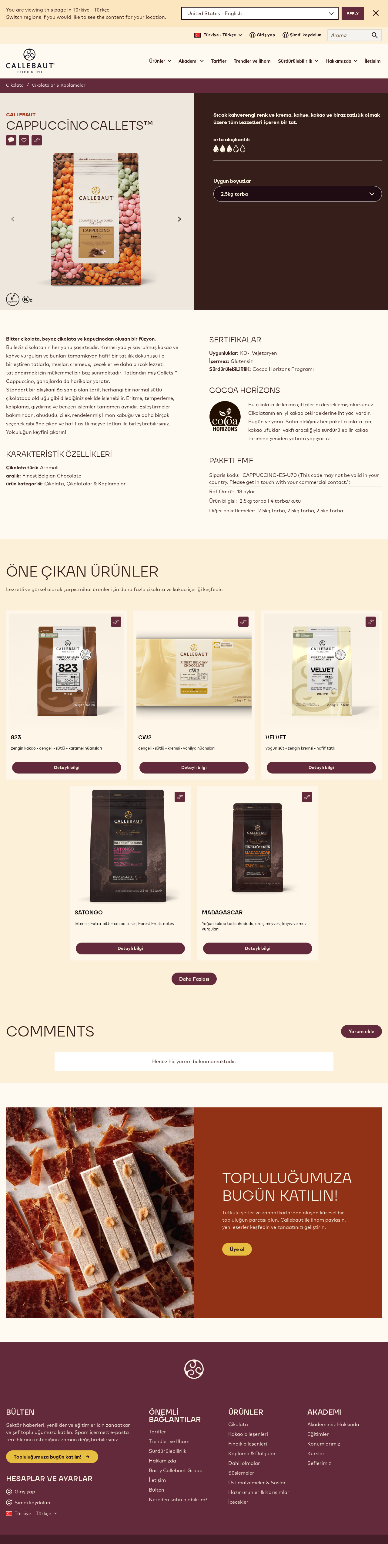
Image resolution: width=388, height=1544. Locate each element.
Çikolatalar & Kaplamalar (58, 85)
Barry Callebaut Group (175, 1470)
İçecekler (238, 1502)
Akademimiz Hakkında (333, 1424)
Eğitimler (318, 1434)
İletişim (373, 61)
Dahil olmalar (244, 1463)
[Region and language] (260, 13)
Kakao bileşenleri (248, 1434)
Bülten (156, 1490)
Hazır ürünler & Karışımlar (258, 1492)
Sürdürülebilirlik (167, 1451)
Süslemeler (241, 1473)
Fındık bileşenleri (247, 1444)
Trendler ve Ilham (169, 1441)
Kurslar (316, 1453)
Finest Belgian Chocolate (51, 476)
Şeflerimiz (319, 1463)
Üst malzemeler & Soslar (257, 1482)
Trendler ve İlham (252, 61)
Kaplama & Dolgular (252, 1453)
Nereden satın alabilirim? (178, 1499)
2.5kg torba (271, 510)
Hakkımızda (162, 1461)
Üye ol (237, 1249)
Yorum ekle (361, 1031)
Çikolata (15, 85)
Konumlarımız (323, 1444)
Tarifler (218, 61)
